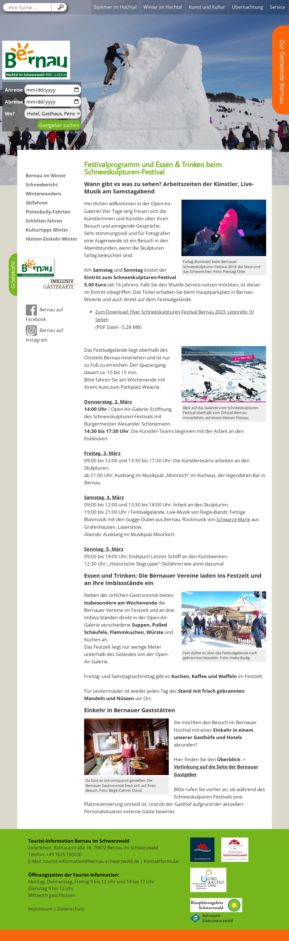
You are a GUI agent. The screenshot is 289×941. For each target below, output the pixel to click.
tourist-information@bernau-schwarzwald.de (91, 861)
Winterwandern (43, 194)
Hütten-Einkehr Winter (51, 239)
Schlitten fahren (44, 221)
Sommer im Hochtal (115, 7)
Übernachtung (247, 7)
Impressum (40, 909)
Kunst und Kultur (207, 7)
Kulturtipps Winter (47, 230)
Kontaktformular (161, 861)
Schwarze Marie (233, 519)
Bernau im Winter (46, 175)
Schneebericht (42, 185)
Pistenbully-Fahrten (48, 212)
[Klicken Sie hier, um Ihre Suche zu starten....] (59, 7)
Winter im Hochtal (162, 7)
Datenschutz (70, 909)
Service (277, 7)
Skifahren (37, 203)
